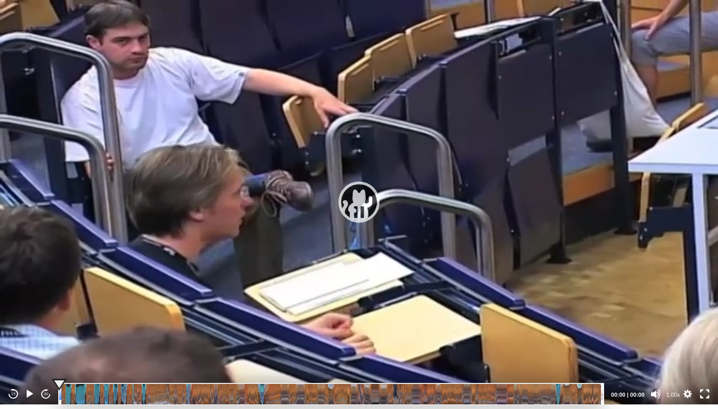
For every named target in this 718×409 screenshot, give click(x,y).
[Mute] (656, 394)
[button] (359, 202)
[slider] (331, 394)
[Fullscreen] (705, 394)
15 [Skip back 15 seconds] (13, 394)
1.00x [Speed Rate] (673, 395)
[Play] (30, 394)
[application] (359, 202)
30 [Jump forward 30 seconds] (46, 394)
